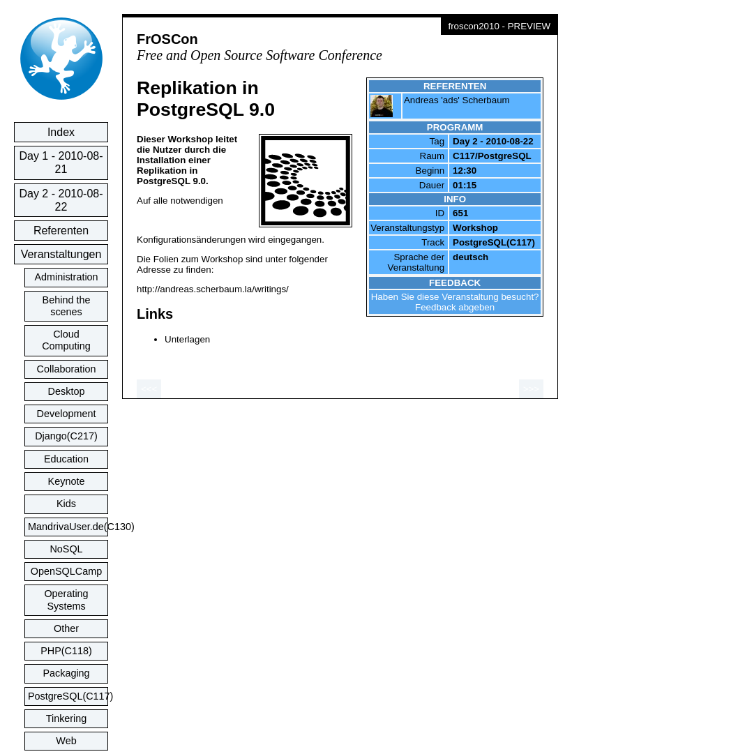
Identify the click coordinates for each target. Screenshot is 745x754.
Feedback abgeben (455, 307)
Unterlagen (187, 339)
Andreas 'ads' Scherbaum (457, 100)
